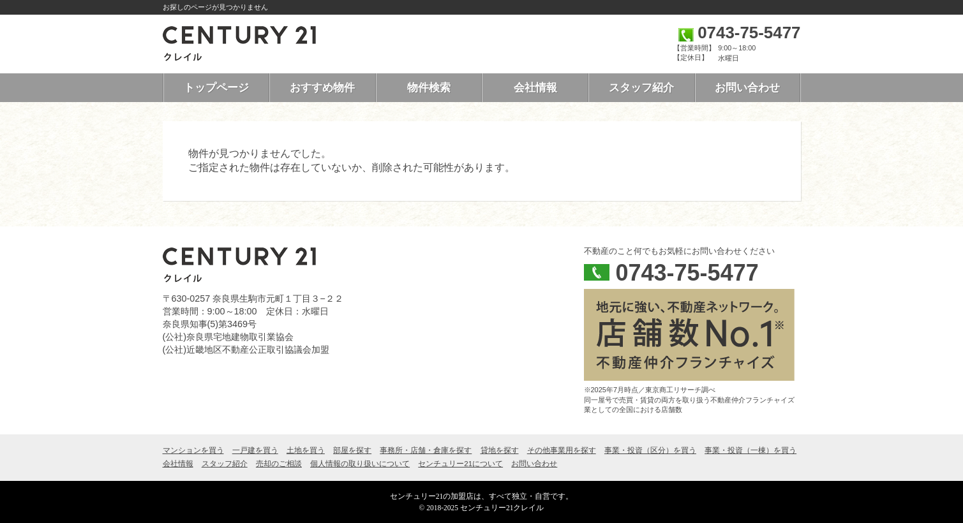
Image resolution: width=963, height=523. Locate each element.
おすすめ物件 (322, 88)
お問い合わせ (747, 88)
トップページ (216, 88)
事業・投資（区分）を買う (650, 450)
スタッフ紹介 (641, 88)
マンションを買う (193, 450)
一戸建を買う (255, 450)
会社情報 (535, 88)
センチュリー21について (460, 464)
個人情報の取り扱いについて (360, 464)
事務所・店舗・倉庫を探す (426, 450)
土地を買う (306, 450)
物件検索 (429, 88)
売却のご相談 (279, 464)
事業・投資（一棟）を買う (750, 450)
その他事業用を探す (561, 450)
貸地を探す (500, 450)
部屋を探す (352, 450)
